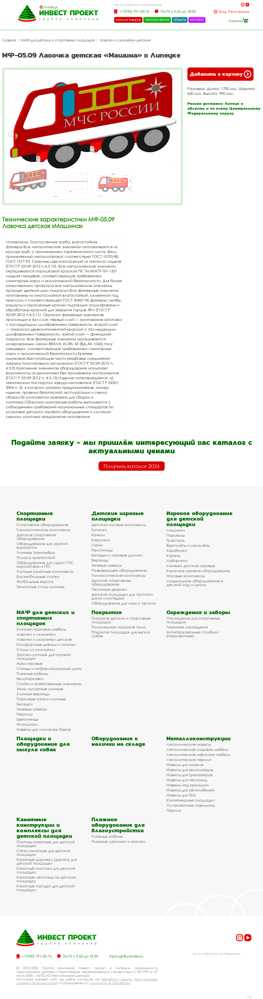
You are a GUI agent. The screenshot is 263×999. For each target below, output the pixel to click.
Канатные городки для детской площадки (46, 888)
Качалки (99, 530)
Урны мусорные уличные (40, 689)
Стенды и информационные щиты (49, 668)
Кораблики (176, 550)
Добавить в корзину (220, 74)
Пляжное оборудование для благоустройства (118, 825)
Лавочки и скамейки (36, 634)
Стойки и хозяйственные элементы (49, 684)
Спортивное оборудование (42, 525)
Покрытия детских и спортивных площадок (121, 620)
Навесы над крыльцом (187, 785)
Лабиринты (176, 560)
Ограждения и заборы (198, 612)
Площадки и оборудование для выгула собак (43, 744)
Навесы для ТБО (181, 795)
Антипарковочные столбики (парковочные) (192, 634)
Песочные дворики (109, 589)
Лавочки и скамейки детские (125, 40)
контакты (197, 19)
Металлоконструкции (198, 738)
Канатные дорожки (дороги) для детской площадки (47, 861)
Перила (173, 810)
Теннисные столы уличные (41, 587)
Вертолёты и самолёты (188, 545)
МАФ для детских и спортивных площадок (58, 40)
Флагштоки (27, 724)
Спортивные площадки (35, 515)
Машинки (175, 530)
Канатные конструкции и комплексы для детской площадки (44, 828)
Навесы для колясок (185, 765)
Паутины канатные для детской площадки (46, 843)
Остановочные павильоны (190, 805)
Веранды (99, 560)
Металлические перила (188, 759)
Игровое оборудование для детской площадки (199, 518)
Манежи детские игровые (190, 566)
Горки (97, 545)
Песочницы (101, 550)
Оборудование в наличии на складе (118, 741)
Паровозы (175, 535)
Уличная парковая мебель (41, 629)
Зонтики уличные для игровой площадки (44, 656)
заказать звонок (157, 19)
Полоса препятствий (36, 557)
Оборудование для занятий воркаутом (42, 545)
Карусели (100, 540)
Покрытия (106, 612)
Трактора (175, 540)
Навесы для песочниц (186, 780)
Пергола (25, 714)
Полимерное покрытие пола (118, 627)
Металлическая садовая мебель (197, 749)
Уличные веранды (33, 694)
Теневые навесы (106, 565)
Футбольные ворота (35, 581)
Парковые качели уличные (41, 699)
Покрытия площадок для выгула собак (120, 634)
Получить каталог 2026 (132, 466)
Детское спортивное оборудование (36, 536)
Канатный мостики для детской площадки (46, 870)
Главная (9, 40)
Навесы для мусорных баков (44, 729)
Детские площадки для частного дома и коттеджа (122, 596)
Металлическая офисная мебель (198, 754)
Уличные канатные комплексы (45, 571)
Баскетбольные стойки (38, 576)
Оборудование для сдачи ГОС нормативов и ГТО (45, 564)
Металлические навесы (188, 744)
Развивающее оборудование (119, 570)
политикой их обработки (110, 983)
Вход (223, 11)
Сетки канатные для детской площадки (43, 852)
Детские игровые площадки (117, 515)
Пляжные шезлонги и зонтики (118, 841)
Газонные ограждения (187, 627)
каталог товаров (128, 19)
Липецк (51, 7)
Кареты (173, 555)
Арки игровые (30, 663)
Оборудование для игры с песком (123, 603)
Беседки (24, 704)
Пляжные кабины (32, 673)
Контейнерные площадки (190, 800)
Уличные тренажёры (36, 552)
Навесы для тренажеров (189, 775)
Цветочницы (27, 719)
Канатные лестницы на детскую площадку (46, 879)
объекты (179, 19)
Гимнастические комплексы (43, 530)
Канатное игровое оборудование (198, 571)
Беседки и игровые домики (116, 555)
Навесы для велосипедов (189, 770)
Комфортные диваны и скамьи (46, 644)
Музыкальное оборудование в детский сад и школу (194, 583)
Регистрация (238, 11)
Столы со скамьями (35, 649)
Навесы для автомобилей (190, 790)
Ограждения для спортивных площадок (193, 620)
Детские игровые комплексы (118, 525)
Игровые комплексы (185, 576)
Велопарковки (30, 678)
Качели (98, 535)
